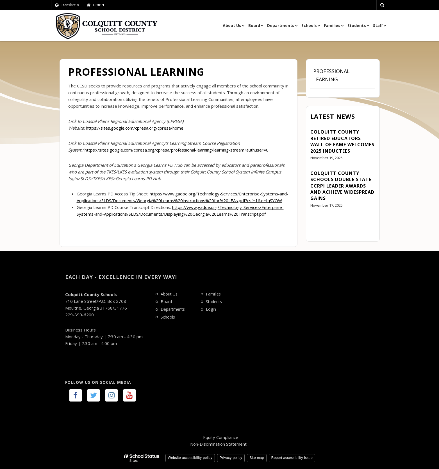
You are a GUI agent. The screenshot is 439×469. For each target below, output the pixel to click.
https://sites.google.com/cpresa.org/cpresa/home (134, 128)
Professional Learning (331, 75)
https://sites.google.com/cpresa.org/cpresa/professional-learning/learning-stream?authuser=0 (177, 150)
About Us (169, 294)
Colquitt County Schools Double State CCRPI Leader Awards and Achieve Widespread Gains (342, 186)
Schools (168, 317)
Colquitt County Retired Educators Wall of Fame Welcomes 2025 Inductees (342, 141)
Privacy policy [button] (231, 458)
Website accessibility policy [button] (190, 458)
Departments (173, 309)
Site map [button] (256, 458)
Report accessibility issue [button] (292, 458)
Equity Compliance (220, 437)
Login (211, 309)
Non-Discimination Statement (218, 444)
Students (214, 301)
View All (318, 221)
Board (166, 301)
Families (213, 294)
